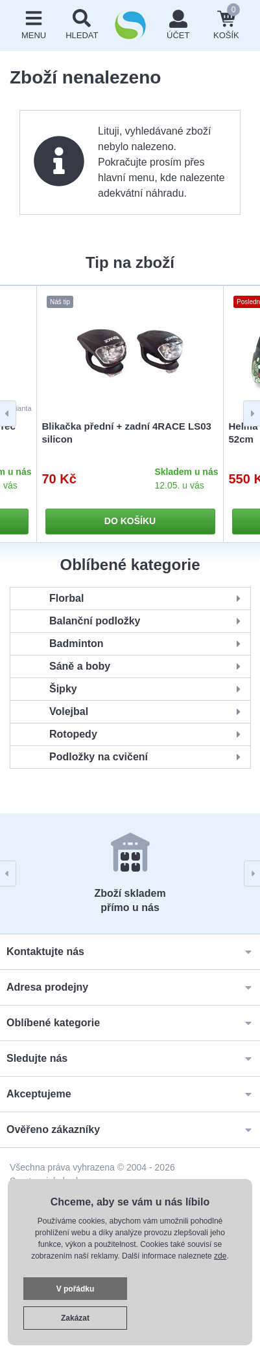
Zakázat (75, 1318)
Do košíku (130, 521)
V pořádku (75, 1288)
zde (220, 1255)
